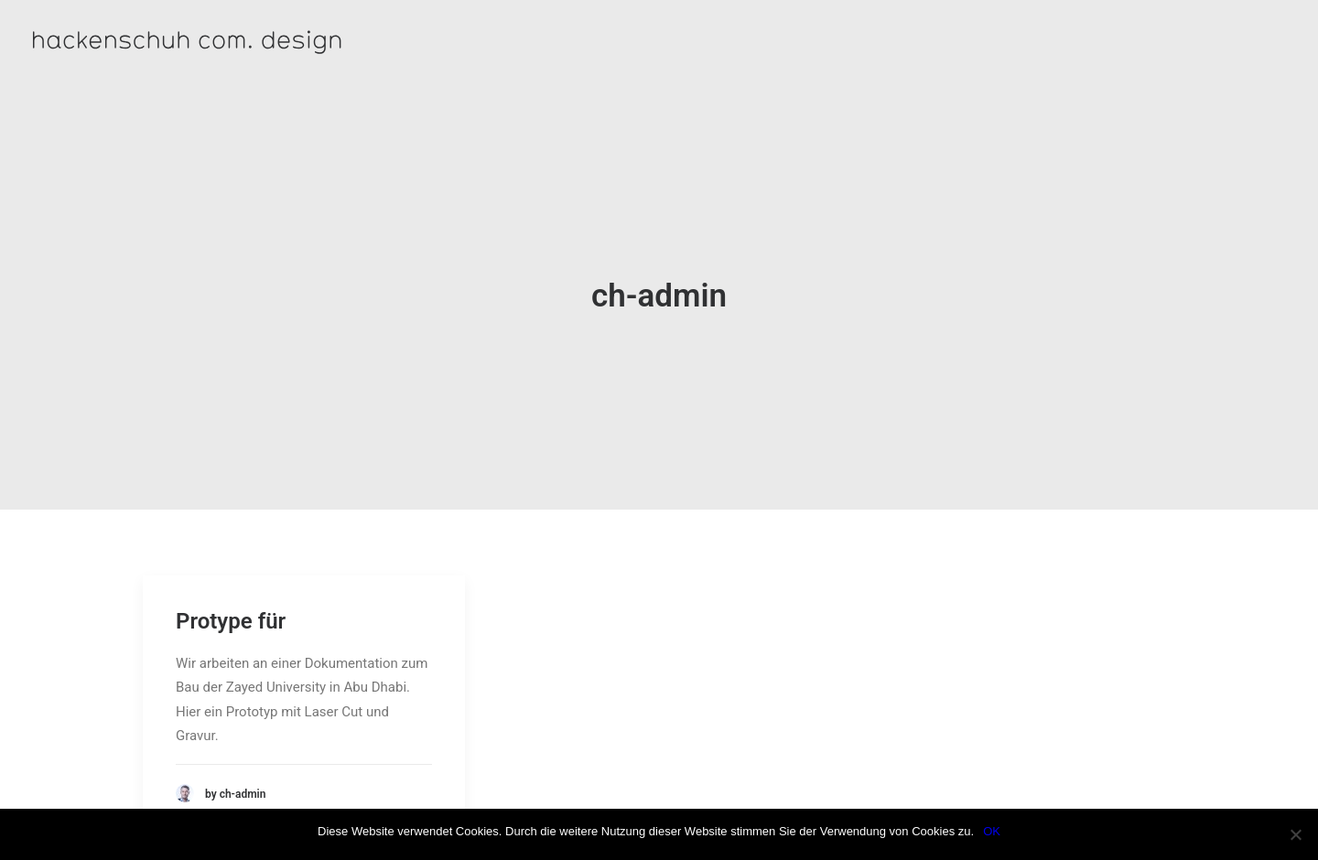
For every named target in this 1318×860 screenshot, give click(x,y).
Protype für (231, 594)
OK (991, 831)
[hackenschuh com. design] (262, 42)
